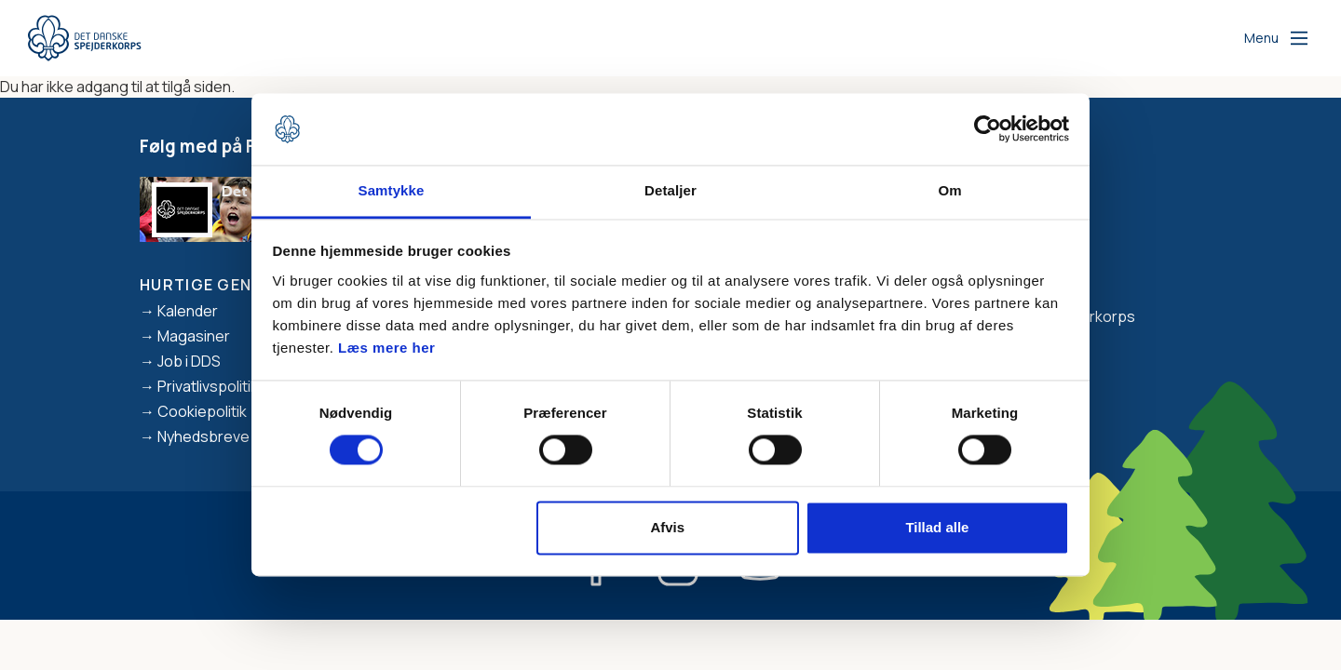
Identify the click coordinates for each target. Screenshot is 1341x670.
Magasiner (193, 336)
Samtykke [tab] (392, 190)
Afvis (667, 527)
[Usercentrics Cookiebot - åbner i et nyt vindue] (987, 129)
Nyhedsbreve (203, 436)
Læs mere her (386, 347)
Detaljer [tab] (670, 190)
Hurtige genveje (215, 285)
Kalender (187, 311)
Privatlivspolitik (207, 386)
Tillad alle (936, 527)
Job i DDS (189, 361)
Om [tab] (949, 190)
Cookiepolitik (202, 411)
